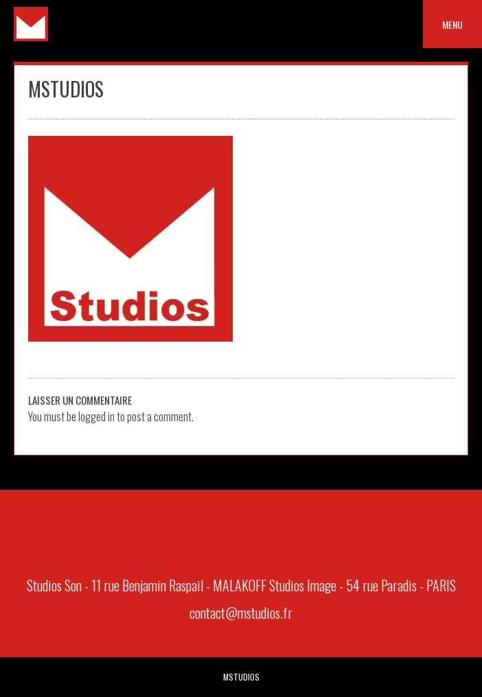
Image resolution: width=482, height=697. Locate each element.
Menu (452, 24)
